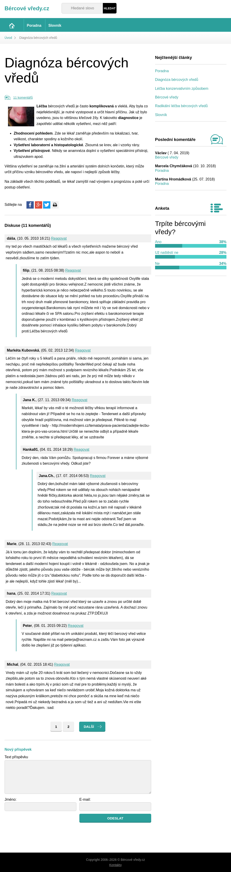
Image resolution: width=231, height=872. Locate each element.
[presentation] (39, 823)
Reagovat (59, 238)
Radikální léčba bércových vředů (181, 106)
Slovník (161, 115)
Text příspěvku (16, 757)
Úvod (8, 38)
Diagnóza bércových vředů (176, 80)
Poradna (162, 71)
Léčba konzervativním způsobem (181, 88)
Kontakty (115, 865)
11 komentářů (23, 97)
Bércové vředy (166, 97)
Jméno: (10, 799)
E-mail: (85, 799)
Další (89, 727)
